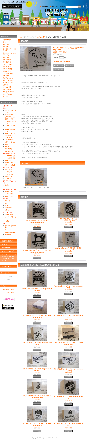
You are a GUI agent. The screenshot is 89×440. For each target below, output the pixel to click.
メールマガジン (6, 266)
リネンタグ (8, 172)
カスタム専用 (9, 162)
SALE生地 (8, 149)
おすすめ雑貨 (7, 40)
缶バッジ (8, 203)
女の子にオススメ (8, 80)
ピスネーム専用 (10, 165)
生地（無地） (7, 44)
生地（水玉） (7, 46)
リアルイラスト (10, 194)
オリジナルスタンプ (9, 153)
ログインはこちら (8, 292)
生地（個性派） (7, 59)
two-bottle (8, 230)
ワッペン (8, 201)
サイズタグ (8, 169)
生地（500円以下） (8, 92)
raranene (8, 234)
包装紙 (7, 221)
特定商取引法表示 (7, 241)
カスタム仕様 (9, 191)
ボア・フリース (10, 142)
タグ (6, 205)
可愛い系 (5, 85)
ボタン (7, 210)
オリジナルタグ (7, 167)
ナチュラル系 (7, 89)
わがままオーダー (8, 106)
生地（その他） (7, 62)
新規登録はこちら (8, 289)
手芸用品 (5, 198)
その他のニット (10, 139)
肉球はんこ (8, 160)
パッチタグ (8, 176)
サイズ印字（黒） (10, 156)
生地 (4, 42)
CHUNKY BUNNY (10, 232)
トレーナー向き (7, 64)
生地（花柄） (7, 57)
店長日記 (4, 244)
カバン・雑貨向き (8, 73)
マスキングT (9, 214)
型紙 (4, 223)
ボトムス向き (7, 71)
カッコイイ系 (7, 87)
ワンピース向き (7, 69)
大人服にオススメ (8, 82)
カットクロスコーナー (9, 94)
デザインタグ (9, 174)
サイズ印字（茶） (10, 158)
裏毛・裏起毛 (9, 114)
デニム (7, 146)
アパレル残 (6, 75)
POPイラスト (9, 196)
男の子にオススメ (8, 78)
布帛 (6, 144)
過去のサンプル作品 (8, 251)
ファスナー (6, 96)
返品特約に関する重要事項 (62, 61)
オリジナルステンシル (9, 189)
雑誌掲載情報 (6, 248)
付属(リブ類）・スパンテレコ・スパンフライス (10, 135)
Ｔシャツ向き (7, 66)
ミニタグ (8, 179)
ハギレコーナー (10, 151)
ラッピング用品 (7, 212)
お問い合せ (54, 7)
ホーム (20, 37)
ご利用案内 (45, 7)
